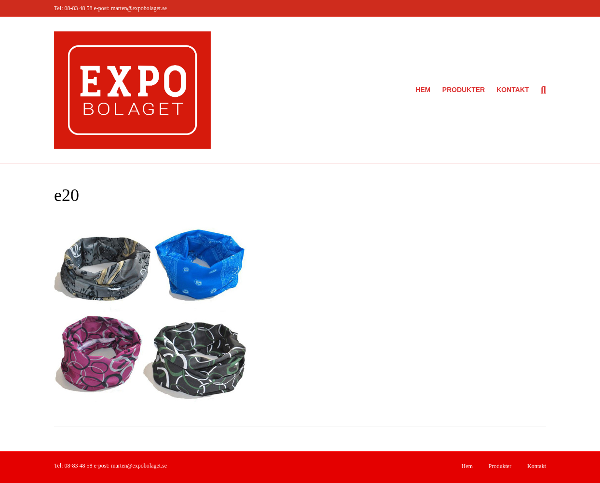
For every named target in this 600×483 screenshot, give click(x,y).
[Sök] (540, 90)
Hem (423, 90)
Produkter (463, 90)
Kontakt (512, 90)
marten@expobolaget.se (139, 8)
